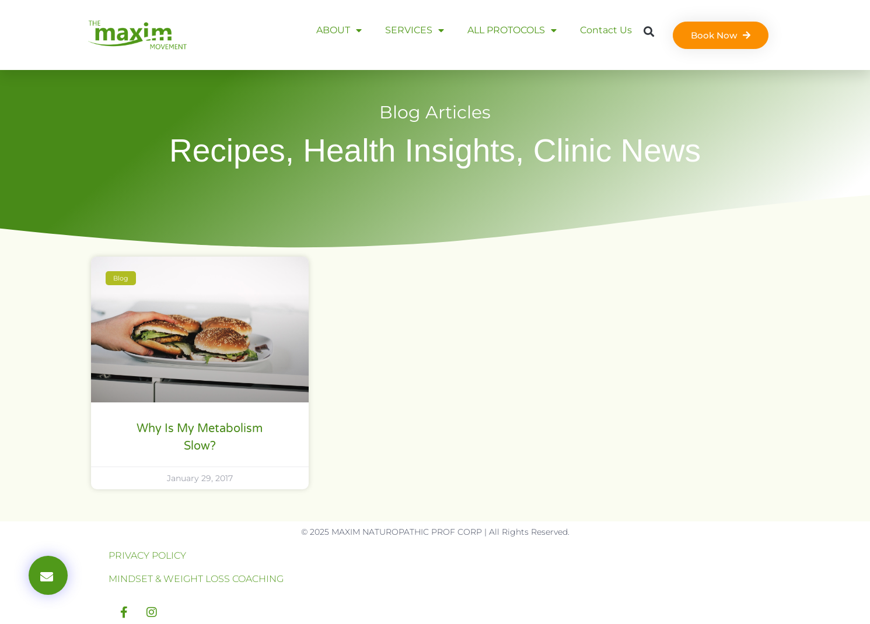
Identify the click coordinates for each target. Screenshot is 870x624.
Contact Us (606, 30)
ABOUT (339, 30)
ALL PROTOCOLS (512, 30)
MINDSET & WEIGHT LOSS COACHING (196, 578)
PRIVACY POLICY (147, 555)
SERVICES (414, 30)
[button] (648, 31)
